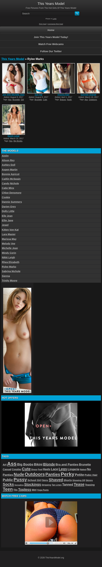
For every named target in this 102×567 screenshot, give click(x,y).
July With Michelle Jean (13, 94)
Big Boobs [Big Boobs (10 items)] (25, 464)
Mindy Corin (9, 253)
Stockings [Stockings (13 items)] (32, 484)
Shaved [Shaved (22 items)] (56, 479)
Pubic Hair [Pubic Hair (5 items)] (91, 475)
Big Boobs (18, 141)
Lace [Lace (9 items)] (54, 469)
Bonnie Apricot (10, 174)
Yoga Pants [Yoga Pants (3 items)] (43, 490)
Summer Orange (88, 94)
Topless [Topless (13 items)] (24, 489)
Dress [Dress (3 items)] (34, 469)
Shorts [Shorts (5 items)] (68, 480)
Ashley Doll (8, 165)
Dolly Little (8, 211)
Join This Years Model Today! (51, 37)
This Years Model (12, 58)
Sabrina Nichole (11, 271)
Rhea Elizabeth (10, 262)
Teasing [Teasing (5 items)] (90, 484)
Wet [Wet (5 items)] (34, 489)
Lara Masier (9, 234)
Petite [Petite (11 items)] (79, 475)
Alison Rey (8, 160)
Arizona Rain (63, 94)
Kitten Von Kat (10, 230)
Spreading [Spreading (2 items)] (19, 485)
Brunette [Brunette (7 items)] (85, 464)
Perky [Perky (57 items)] (67, 474)
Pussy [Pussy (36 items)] (20, 479)
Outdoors (93, 100)
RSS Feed (42, 24)
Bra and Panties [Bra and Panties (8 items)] (67, 464)
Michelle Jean (10, 248)
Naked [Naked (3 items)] (83, 469)
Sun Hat (38, 94)
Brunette (16, 100)
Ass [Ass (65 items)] (12, 464)
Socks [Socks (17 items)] (8, 484)
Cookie (6, 197)
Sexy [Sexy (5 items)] (45, 480)
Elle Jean (7, 216)
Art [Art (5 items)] (4, 464)
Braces (63, 100)
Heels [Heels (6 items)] (46, 469)
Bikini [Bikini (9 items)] (38, 464)
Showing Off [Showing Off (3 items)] (79, 480)
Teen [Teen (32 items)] (8, 489)
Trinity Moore (9, 280)
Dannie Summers (12, 202)
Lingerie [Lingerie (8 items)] (73, 469)
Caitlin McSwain (11, 179)
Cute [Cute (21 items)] (26, 469)
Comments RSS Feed (55, 24)
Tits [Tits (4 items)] (15, 490)
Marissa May (9, 239)
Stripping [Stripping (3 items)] (46, 485)
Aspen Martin (10, 169)
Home (51, 30)
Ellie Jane (7, 220)
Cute (45, 100)
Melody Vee (8, 243)
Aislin (5, 156)
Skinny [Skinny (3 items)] (89, 480)
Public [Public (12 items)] (8, 480)
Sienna (6, 276)
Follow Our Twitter (51, 51)
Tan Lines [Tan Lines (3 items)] (57, 485)
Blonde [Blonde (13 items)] (49, 464)
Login (55, 19)
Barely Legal (13, 136)
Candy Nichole (10, 183)
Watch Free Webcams (51, 44)
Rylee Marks (9, 267)
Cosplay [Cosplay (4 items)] (16, 469)
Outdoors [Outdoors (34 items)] (35, 474)
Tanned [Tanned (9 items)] (67, 484)
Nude (69, 100)
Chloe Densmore (11, 193)
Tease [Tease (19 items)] (79, 484)
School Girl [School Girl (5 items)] (34, 480)
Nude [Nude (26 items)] (19, 474)
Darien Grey (9, 206)
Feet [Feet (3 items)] (40, 469)
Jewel (5, 225)
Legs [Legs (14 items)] (63, 469)
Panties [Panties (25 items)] (52, 474)
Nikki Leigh (8, 257)
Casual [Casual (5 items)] (7, 469)
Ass (9, 100)
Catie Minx (8, 188)
